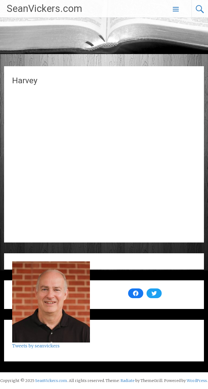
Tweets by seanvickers (36, 345)
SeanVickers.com (44, 8)
